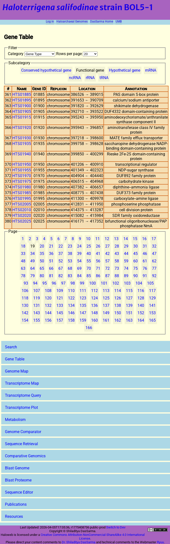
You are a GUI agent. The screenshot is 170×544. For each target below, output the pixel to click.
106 (25, 290)
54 (79, 261)
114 (117, 290)
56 (98, 261)
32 (154, 246)
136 (94, 305)
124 (94, 298)
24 (79, 246)
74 (126, 268)
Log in (50, 21)
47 (154, 253)
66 (51, 268)
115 (129, 290)
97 (63, 283)
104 (139, 283)
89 (126, 275)
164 (140, 320)
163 (129, 320)
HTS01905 (21, 111)
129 (152, 298)
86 (98, 275)
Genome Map (16, 371)
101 (104, 283)
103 (127, 283)
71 (98, 268)
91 (145, 275)
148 (94, 313)
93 (26, 283)
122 (71, 298)
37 (60, 253)
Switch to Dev (115, 527)
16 (144, 238)
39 (79, 253)
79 (32, 275)
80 (42, 275)
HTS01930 (21, 138)
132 (48, 305)
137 (106, 305)
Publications (16, 504)
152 (140, 313)
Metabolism (15, 419)
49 (32, 261)
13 (116, 238)
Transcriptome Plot (21, 407)
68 (70, 268)
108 (48, 290)
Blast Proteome (18, 480)
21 (51, 246)
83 (70, 275)
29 (126, 246)
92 (154, 275)
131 (36, 305)
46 (145, 253)
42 (107, 253)
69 (79, 268)
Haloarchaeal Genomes (72, 21)
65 (42, 268)
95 (44, 283)
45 (135, 253)
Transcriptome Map (22, 383)
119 (36, 298)
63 (23, 268)
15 (135, 238)
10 (88, 238)
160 (94, 320)
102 (115, 283)
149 (106, 313)
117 (152, 290)
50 (42, 261)
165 (152, 320)
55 (88, 261)
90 (135, 275)
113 (106, 290)
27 (107, 246)
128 (140, 298)
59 (126, 261)
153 (152, 313)
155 (36, 320)
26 (98, 246)
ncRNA (75, 77)
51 (51, 261)
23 (70, 246)
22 (60, 246)
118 (25, 298)
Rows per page (77, 53)
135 (83, 305)
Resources (14, 516)
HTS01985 (21, 192)
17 (154, 238)
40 (88, 253)
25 (88, 246)
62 (154, 261)
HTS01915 (21, 117)
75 (135, 268)
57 (107, 261)
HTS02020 (21, 215)
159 (83, 320)
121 (59, 298)
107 (36, 290)
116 (140, 290)
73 (117, 268)
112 (94, 290)
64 (32, 268)
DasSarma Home (101, 21)
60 (135, 261)
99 (82, 283)
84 (79, 275)
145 (59, 313)
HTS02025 (21, 221)
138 (117, 305)
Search (11, 347)
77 (154, 268)
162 (117, 320)
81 (51, 275)
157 (59, 320)
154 (25, 320)
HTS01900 (21, 106)
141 (152, 305)
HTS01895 (21, 100)
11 (97, 238)
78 (23, 275)
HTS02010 (21, 210)
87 (107, 275)
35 (42, 253)
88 (117, 275)
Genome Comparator (23, 431)
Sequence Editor (19, 492)
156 (48, 320)
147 (83, 313)
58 (117, 261)
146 (71, 313)
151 (129, 313)
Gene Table (14, 359)
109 (59, 290)
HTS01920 (21, 127)
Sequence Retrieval (21, 443)
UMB (119, 21)
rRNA (90, 77)
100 (92, 283)
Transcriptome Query (23, 395)
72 (107, 268)
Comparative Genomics (25, 456)
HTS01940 (21, 154)
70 (88, 268)
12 (107, 238)
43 (117, 253)
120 (48, 298)
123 (83, 298)
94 (35, 283)
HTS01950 (21, 164)
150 (117, 313)
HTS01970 (21, 175)
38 (70, 253)
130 (25, 305)
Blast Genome (17, 468)
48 (23, 261)
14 (125, 238)
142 (25, 313)
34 (32, 253)
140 (140, 305)
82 (60, 275)
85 (88, 275)
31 (145, 246)
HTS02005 (21, 204)
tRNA (104, 77)
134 (71, 305)
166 (88, 327)
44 (126, 253)
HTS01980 (21, 187)
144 (48, 313)
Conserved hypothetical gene (46, 70)
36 (51, 253)
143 (36, 313)
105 (150, 283)
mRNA (150, 70)
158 (71, 320)
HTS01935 (21, 143)
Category (32, 53)
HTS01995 (21, 198)
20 (42, 246)
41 (98, 253)
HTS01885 (21, 94)
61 (145, 261)
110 (71, 290)
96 (54, 283)
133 (59, 305)
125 (106, 298)
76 (145, 268)
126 (117, 298)
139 (129, 305)
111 (83, 290)
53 (70, 261)
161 (106, 320)
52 (60, 261)
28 (117, 246)
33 (23, 253)
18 (23, 246)
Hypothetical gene (124, 70)
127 (129, 298)
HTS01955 (21, 170)
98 (72, 283)
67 (60, 268)
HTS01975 (21, 181)
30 (135, 246)
